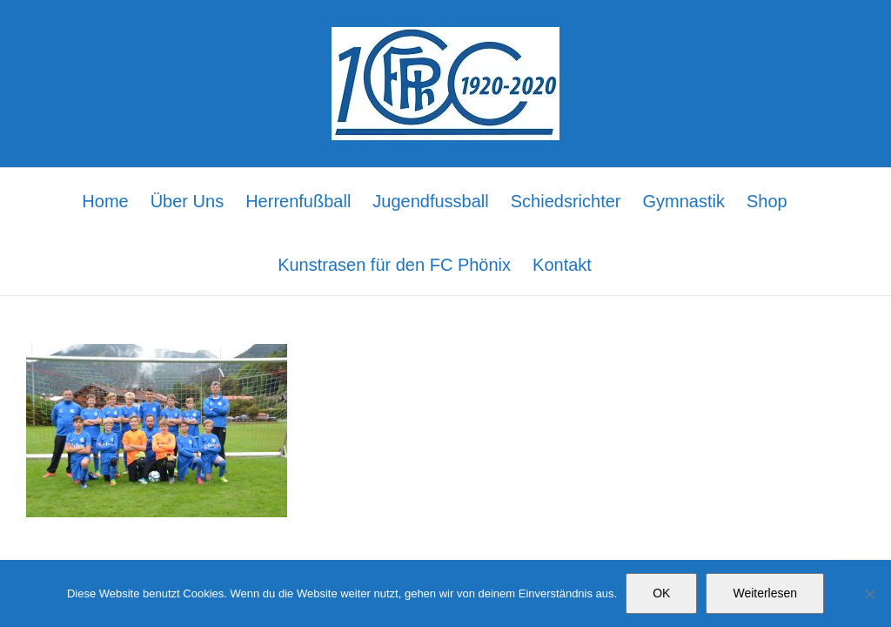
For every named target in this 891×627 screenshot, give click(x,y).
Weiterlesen (765, 593)
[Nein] (869, 594)
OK (661, 593)
